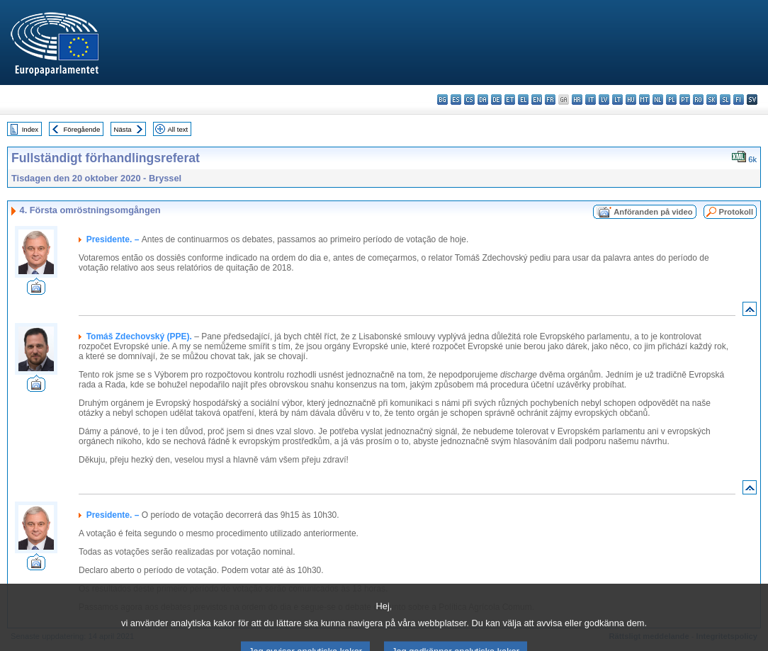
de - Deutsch (496, 99)
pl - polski (671, 99)
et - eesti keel (509, 99)
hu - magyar (631, 99)
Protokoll (736, 212)
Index (30, 129)
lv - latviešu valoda (604, 99)
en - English (536, 99)
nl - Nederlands (658, 99)
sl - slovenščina (725, 99)
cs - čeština (469, 99)
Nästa (123, 129)
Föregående (82, 129)
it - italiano (590, 99)
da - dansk (483, 99)
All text (177, 129)
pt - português (684, 99)
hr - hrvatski (577, 99)
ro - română (698, 99)
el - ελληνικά (523, 99)
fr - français (550, 99)
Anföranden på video (653, 212)
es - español (456, 99)
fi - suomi (738, 99)
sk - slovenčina (711, 99)
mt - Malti (644, 99)
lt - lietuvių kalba (617, 99)
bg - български (442, 99)
